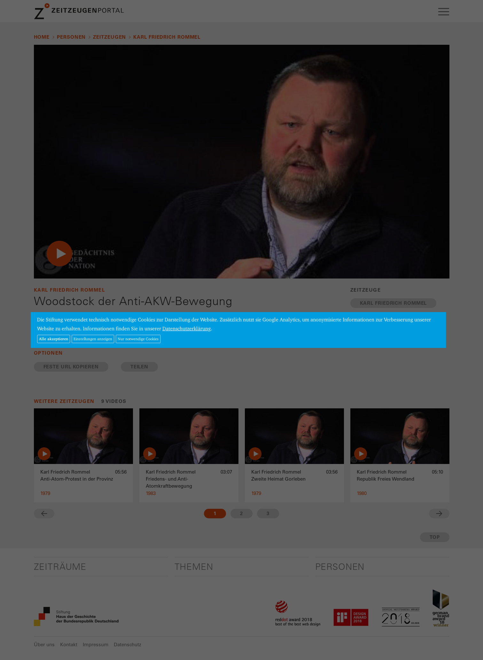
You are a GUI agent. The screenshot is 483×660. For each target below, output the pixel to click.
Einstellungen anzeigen (93, 338)
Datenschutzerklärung (186, 329)
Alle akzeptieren (53, 338)
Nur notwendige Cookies (138, 338)
